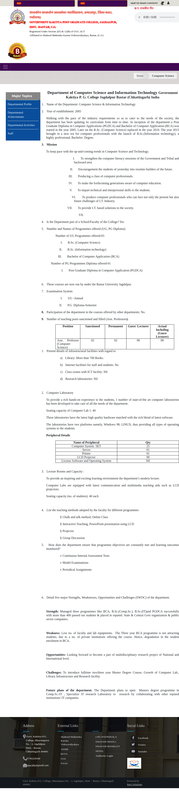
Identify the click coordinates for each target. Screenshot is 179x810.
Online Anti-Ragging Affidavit (102, 3)
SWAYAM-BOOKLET (108, 746)
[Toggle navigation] (5, 67)
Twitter (138, 744)
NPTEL (100, 751)
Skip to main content (144, 3)
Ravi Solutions (134, 784)
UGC (63, 758)
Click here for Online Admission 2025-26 (44, 3)
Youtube (138, 751)
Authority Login (104, 755)
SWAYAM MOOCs (106, 741)
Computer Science (163, 75)
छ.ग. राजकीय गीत (143, 8)
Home (140, 75)
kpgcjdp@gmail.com (37, 765)
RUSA (64, 753)
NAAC (64, 763)
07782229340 (33, 758)
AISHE (65, 749)
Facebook (139, 738)
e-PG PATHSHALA (106, 736)
